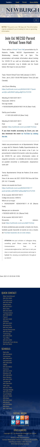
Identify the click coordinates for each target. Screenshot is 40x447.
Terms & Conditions (22, 440)
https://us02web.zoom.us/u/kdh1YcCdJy (22, 127)
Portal (24, 2)
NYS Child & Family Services (20, 444)
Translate (9, 2)
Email (17, 2)
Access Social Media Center (20, 425)
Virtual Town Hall (18, 50)
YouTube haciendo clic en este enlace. (17, 233)
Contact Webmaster (8, 440)
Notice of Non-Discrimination (20, 437)
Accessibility (34, 2)
